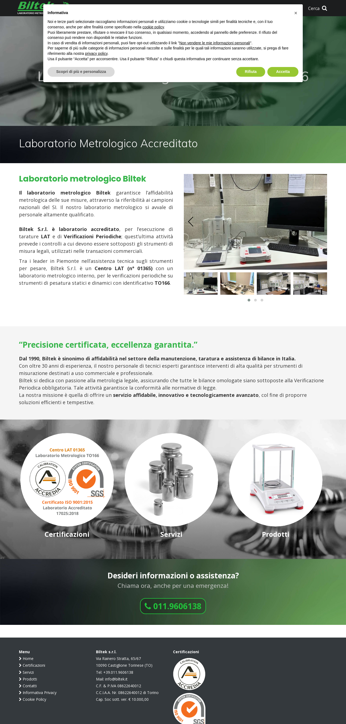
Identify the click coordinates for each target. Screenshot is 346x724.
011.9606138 (173, 606)
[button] (249, 300)
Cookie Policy (32, 699)
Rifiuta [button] (251, 71)
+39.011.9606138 (118, 672)
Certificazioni (32, 665)
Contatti (28, 685)
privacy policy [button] (96, 53)
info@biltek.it (116, 679)
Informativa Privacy (37, 692)
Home (26, 658)
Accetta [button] (283, 71)
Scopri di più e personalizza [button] (81, 71)
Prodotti (28, 679)
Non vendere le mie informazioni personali (214, 43)
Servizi (26, 672)
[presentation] (191, 221)
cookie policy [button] (153, 27)
